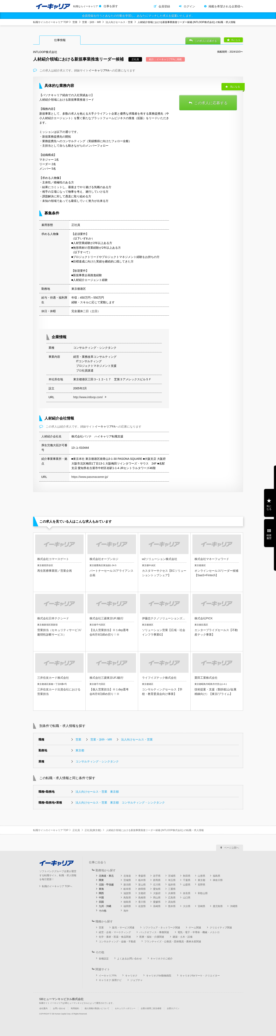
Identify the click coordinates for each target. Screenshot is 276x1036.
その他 (102, 910)
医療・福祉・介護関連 (151, 936)
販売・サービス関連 (123, 927)
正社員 (76, 830)
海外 (125, 910)
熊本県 (172, 906)
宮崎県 (201, 906)
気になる (235, 40)
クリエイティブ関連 (221, 927)
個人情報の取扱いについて (97, 1008)
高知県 (172, 901)
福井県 (172, 884)
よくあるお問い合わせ (129, 958)
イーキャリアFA (108, 975)
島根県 (142, 897)
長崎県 (157, 906)
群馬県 (157, 880)
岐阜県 (127, 889)
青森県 (142, 875)
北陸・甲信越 (106, 884)
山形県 (201, 875)
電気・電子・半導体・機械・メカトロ (199, 932)
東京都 (80, 750)
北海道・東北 (106, 875)
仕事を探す (111, 6)
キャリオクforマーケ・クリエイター (200, 975)
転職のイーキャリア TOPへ (57, 886)
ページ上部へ (231, 847)
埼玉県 (172, 880)
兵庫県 (172, 893)
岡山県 (157, 897)
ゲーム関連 (195, 927)
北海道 (127, 875)
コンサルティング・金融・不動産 (117, 941)
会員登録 (164, 6)
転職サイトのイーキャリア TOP (51, 22)
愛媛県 (157, 901)
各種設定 (104, 958)
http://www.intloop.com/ (88, 397)
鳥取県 (127, 897)
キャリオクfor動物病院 (158, 975)
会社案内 (43, 1008)
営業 (74, 22)
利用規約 (75, 1008)
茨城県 (127, 880)
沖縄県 (234, 906)
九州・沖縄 (105, 906)
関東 (101, 880)
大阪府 (157, 893)
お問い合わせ (59, 1008)
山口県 (186, 897)
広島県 (172, 897)
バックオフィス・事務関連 (154, 932)
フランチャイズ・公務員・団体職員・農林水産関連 (172, 941)
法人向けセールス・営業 (119, 22)
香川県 (142, 901)
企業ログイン (173, 1008)
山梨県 (186, 884)
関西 (101, 893)
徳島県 (127, 901)
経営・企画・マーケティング (115, 932)
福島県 (216, 875)
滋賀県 (127, 893)
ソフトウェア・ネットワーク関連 (161, 927)
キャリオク (131, 975)
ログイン (189, 6)
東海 (101, 889)
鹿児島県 (218, 906)
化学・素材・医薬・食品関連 (115, 936)
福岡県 (127, 906)
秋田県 (186, 875)
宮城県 (172, 875)
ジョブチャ (136, 980)
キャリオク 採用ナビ (110, 980)
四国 (101, 901)
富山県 (142, 884)
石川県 (157, 884)
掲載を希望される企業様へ (225, 6)
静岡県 (142, 889)
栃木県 (142, 880)
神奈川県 (218, 880)
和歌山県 (203, 893)
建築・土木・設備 (182, 936)
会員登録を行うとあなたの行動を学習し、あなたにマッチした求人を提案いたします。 (138, 15)
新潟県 (127, 884)
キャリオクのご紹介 (161, 958)
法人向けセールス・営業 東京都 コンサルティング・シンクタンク (120, 802)
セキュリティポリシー (125, 1008)
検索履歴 (269, 537)
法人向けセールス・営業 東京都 (97, 791)
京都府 (142, 893)
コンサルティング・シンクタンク (97, 761)
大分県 (186, 906)
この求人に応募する (205, 40)
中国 (101, 897)
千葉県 (186, 880)
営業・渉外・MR (91, 22)
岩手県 (157, 875)
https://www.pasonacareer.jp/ (89, 476)
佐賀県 (142, 906)
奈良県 (186, 893)
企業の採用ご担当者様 (151, 1008)
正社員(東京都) (93, 830)
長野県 (201, 884)
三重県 (172, 889)
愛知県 (157, 889)
